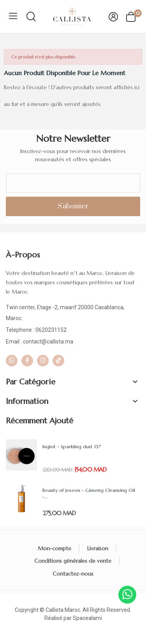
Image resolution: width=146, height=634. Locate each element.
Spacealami (87, 618)
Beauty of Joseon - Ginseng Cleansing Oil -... (88, 493)
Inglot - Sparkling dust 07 (71, 446)
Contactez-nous (73, 573)
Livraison (97, 548)
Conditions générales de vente (72, 560)
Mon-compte (54, 548)
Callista (54, 610)
